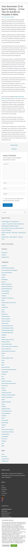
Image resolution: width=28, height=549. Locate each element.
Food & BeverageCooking (7, 332)
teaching (3, 425)
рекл (3, 443)
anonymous (4, 265)
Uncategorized (5, 436)
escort (3, 309)
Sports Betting (5, 420)
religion (3, 399)
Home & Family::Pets (6, 348)
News (3, 364)
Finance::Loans (5, 323)
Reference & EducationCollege (8, 394)
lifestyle (3, 353)
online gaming (5, 371)
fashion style (4, 314)
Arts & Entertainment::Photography (9, 270)
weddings (4, 441)
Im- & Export (4, 493)
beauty (3, 277)
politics (3, 378)
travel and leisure (5, 434)
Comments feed (5, 458)
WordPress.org (5, 461)
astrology (4, 275)
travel (3, 427)
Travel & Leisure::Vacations (8, 431)
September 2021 (5, 257)
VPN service (4, 438)
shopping (4, 406)
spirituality (4, 415)
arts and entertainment (7, 272)
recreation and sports (6, 392)
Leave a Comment (6, 17)
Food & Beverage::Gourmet (8, 330)
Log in (3, 454)
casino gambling (5, 291)
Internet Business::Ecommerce (8, 351)
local (3, 355)
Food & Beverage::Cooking (7, 328)
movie (3, 360)
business (4, 281)
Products (3, 491)
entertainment (5, 307)
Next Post (14, 149)
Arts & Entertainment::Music (8, 268)
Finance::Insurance (6, 318)
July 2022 (4, 254)
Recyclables (4, 489)
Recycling (3, 487)
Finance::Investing (6, 321)
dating (3, 300)
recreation (4, 390)
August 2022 (4, 252)
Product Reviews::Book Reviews (9, 383)
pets (3, 376)
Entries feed (4, 456)
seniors (3, 404)
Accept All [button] (14, 545)
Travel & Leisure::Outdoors (7, 429)
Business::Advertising (6, 284)
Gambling (4, 334)
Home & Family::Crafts (7, 344)
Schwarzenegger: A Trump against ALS (10, 221)
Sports (3, 418)
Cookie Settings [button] (6, 545)
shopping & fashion (6, 408)
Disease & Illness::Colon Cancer (9, 302)
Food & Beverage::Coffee (7, 325)
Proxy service (5, 385)
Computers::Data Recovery (8, 298)
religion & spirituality (6, 401)
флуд (3, 445)
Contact (3, 495)
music (3, 362)
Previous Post (14, 145)
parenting (4, 374)
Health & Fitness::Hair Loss (8, 339)
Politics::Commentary (6, 381)
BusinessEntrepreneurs (7, 288)
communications (5, 293)
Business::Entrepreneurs (7, 286)
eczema (3, 304)
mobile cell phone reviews (7, 358)
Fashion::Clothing (5, 316)
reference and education (7, 397)
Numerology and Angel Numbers (9, 369)
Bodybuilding (4, 279)
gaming (3, 337)
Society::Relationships (6, 411)
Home (2, 485)
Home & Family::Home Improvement (10, 346)
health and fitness (6, 341)
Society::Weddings (6, 413)
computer (4, 295)
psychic (3, 388)
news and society (5, 367)
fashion (12, 17)
